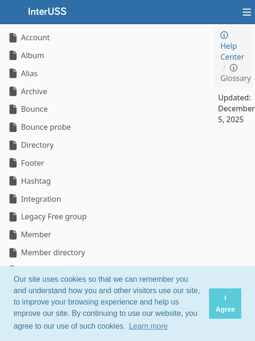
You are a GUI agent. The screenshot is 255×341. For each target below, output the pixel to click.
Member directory (46, 252)
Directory (30, 145)
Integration (34, 199)
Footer (25, 163)
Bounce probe (39, 127)
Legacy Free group (47, 216)
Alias (22, 73)
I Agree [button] (225, 303)
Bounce (27, 109)
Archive (27, 91)
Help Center (232, 46)
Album (25, 55)
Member (29, 234)
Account (28, 37)
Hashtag (29, 181)
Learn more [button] (148, 326)
